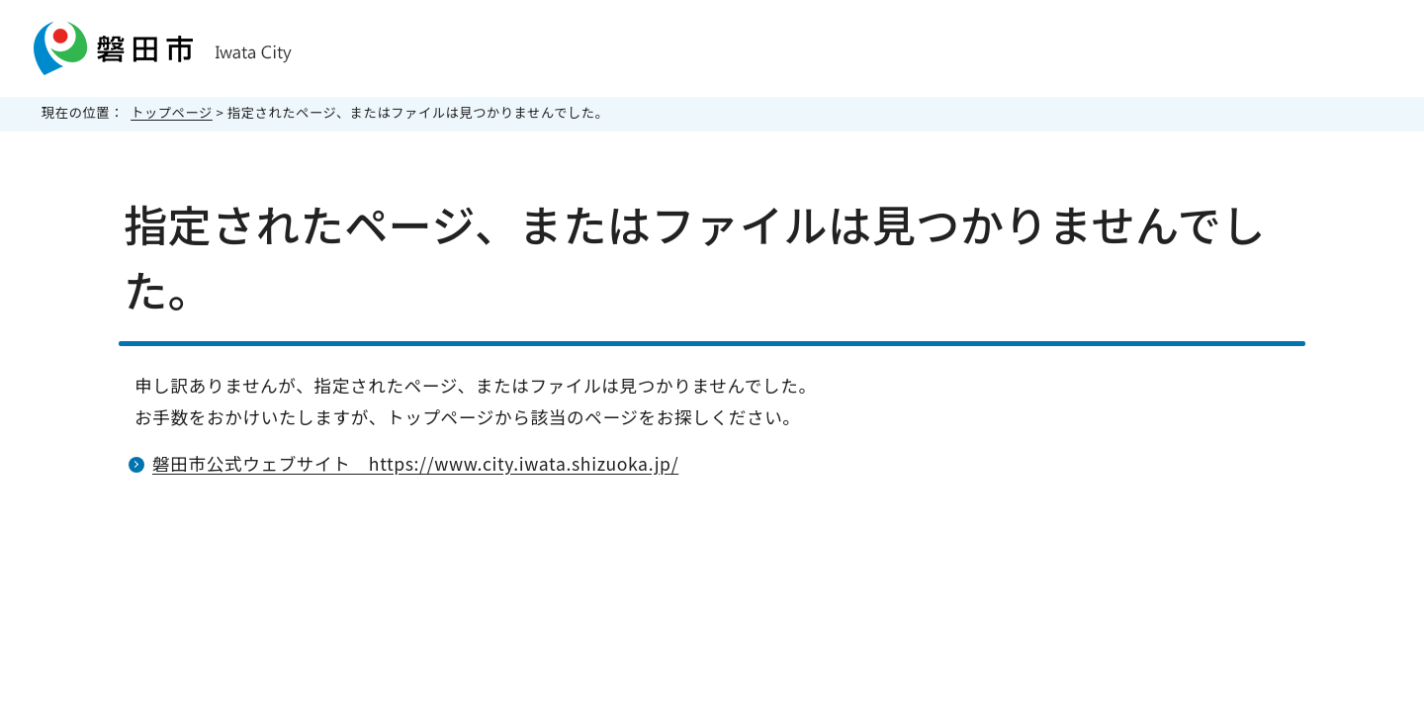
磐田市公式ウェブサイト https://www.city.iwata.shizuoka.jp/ (415, 463)
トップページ (172, 112)
